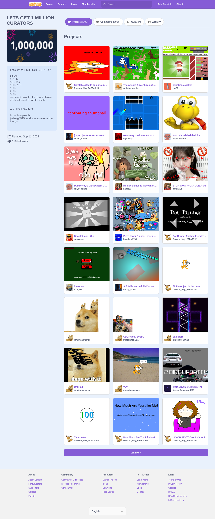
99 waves (79, 286)
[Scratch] (35, 4)
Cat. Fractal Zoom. (133, 336)
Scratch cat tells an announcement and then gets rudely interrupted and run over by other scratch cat (91, 85)
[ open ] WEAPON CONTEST (90, 135)
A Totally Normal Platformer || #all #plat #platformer (140, 286)
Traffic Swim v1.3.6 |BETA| (187, 387)
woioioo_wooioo (131, 88)
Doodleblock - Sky (84, 236)
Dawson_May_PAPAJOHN (86, 88)
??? (125, 387)
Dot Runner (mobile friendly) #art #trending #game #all (189, 236)
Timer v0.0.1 (81, 437)
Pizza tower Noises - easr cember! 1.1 (140, 236)
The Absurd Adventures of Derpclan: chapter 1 (140, 85)
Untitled (78, 387)
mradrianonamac (82, 340)
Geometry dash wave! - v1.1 (138, 135)
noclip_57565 (80, 138)
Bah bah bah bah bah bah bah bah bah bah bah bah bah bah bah (189, 135)
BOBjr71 (78, 289)
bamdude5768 (130, 239)
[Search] (104, 4)
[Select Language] (107, 511)
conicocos (79, 239)
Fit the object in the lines (186, 286)
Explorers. (178, 336)
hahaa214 (128, 189)
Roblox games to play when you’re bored (140, 185)
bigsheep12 (128, 138)
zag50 (175, 88)
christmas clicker (182, 85)
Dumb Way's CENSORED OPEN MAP (91, 185)
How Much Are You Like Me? (139, 437)
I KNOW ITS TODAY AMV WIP (189, 437)
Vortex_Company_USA (184, 390)
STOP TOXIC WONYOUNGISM (189, 185)
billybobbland (179, 138)
